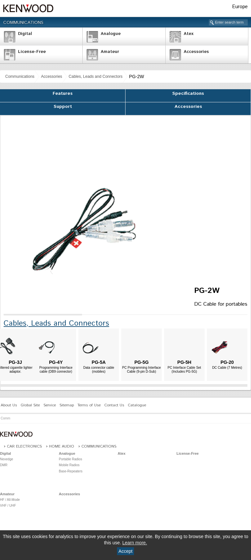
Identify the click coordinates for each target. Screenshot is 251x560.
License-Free (187, 453)
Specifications (188, 93)
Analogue (67, 453)
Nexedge (6, 459)
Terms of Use (89, 405)
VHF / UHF (8, 505)
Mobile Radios (69, 465)
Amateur (7, 494)
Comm (5, 418)
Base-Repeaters (70, 471)
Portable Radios (70, 459)
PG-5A (99, 362)
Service (49, 405)
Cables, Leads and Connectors (96, 76)
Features (63, 93)
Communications (23, 22)
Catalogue (137, 405)
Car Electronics (24, 446)
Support (63, 106)
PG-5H (184, 362)
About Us (9, 405)
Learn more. (134, 542)
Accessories (51, 76)
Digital (5, 453)
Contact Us (114, 405)
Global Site (30, 405)
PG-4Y (56, 362)
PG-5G (141, 362)
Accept (126, 551)
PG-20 (227, 362)
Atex (122, 453)
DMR (4, 465)
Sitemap (66, 405)
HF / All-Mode (10, 499)
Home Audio (61, 446)
